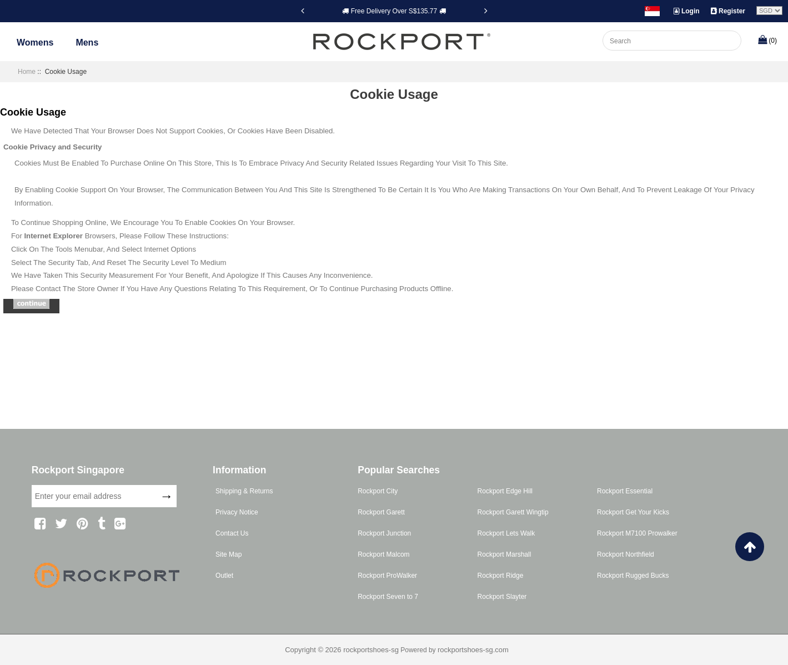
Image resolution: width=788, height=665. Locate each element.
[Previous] (302, 10)
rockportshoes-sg (371, 650)
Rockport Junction (384, 533)
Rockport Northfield (625, 554)
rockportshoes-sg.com (473, 650)
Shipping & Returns (244, 491)
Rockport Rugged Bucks (633, 575)
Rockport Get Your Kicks (633, 512)
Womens (35, 42)
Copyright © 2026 (314, 650)
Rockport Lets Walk (506, 533)
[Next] (485, 10)
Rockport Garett (381, 512)
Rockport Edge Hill (505, 491)
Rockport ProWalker (387, 575)
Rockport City (378, 491)
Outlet (224, 575)
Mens (87, 42)
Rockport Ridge (501, 575)
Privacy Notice (236, 512)
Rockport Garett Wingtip (513, 512)
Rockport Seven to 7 (388, 597)
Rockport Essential (625, 491)
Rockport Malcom (383, 554)
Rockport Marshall (504, 554)
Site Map (228, 554)
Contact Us (231, 533)
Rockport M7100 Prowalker (637, 533)
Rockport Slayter (502, 597)
